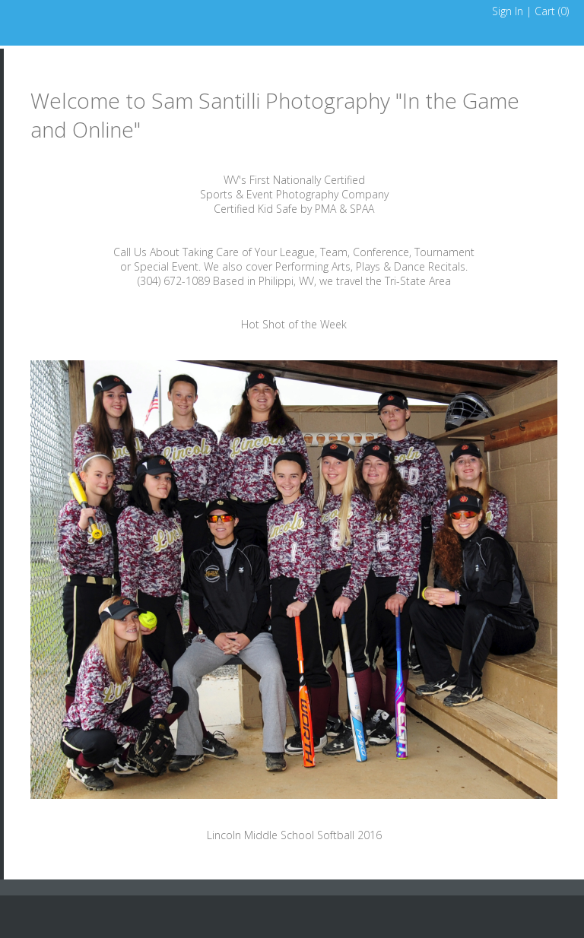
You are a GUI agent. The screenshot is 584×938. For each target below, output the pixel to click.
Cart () (552, 11)
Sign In (507, 11)
